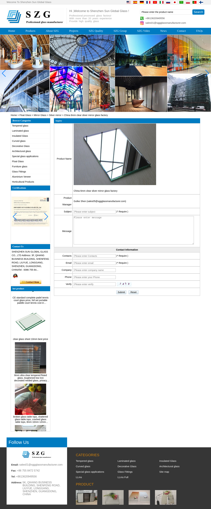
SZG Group (120, 30)
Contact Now (30, 282)
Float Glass (25, 115)
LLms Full (123, 477)
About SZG (52, 30)
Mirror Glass (40, 115)
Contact (181, 30)
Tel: (13, 476)
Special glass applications (25, 156)
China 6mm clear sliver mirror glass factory (95, 191)
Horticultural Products (23, 181)
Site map (164, 471)
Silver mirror (55, 115)
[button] (99, 109)
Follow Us (19, 442)
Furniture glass (19, 166)
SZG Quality (96, 30)
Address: (16, 482)
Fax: (13, 470)
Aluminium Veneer (21, 176)
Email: (15, 464)
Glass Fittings (19, 171)
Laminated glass (20, 130)
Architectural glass (21, 151)
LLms (79, 477)
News (163, 30)
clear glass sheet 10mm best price (30, 340)
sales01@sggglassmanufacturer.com (165, 22)
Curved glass (19, 141)
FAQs (199, 30)
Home (11, 30)
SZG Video (143, 30)
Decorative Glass (21, 146)
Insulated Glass (20, 136)
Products (30, 30)
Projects (73, 30)
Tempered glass (20, 125)
